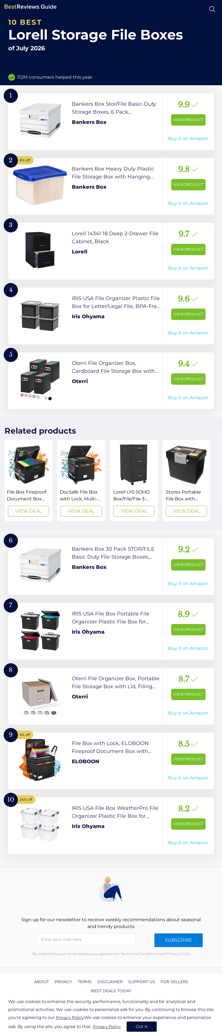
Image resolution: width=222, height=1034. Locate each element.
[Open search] (212, 9)
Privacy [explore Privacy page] (63, 981)
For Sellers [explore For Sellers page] (174, 981)
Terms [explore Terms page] (85, 981)
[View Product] (111, 121)
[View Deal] (29, 480)
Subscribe (178, 940)
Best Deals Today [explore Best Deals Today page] (111, 990)
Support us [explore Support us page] (141, 981)
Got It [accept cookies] (142, 1026)
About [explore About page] (41, 981)
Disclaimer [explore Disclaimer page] (110, 981)
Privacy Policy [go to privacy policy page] (70, 1017)
